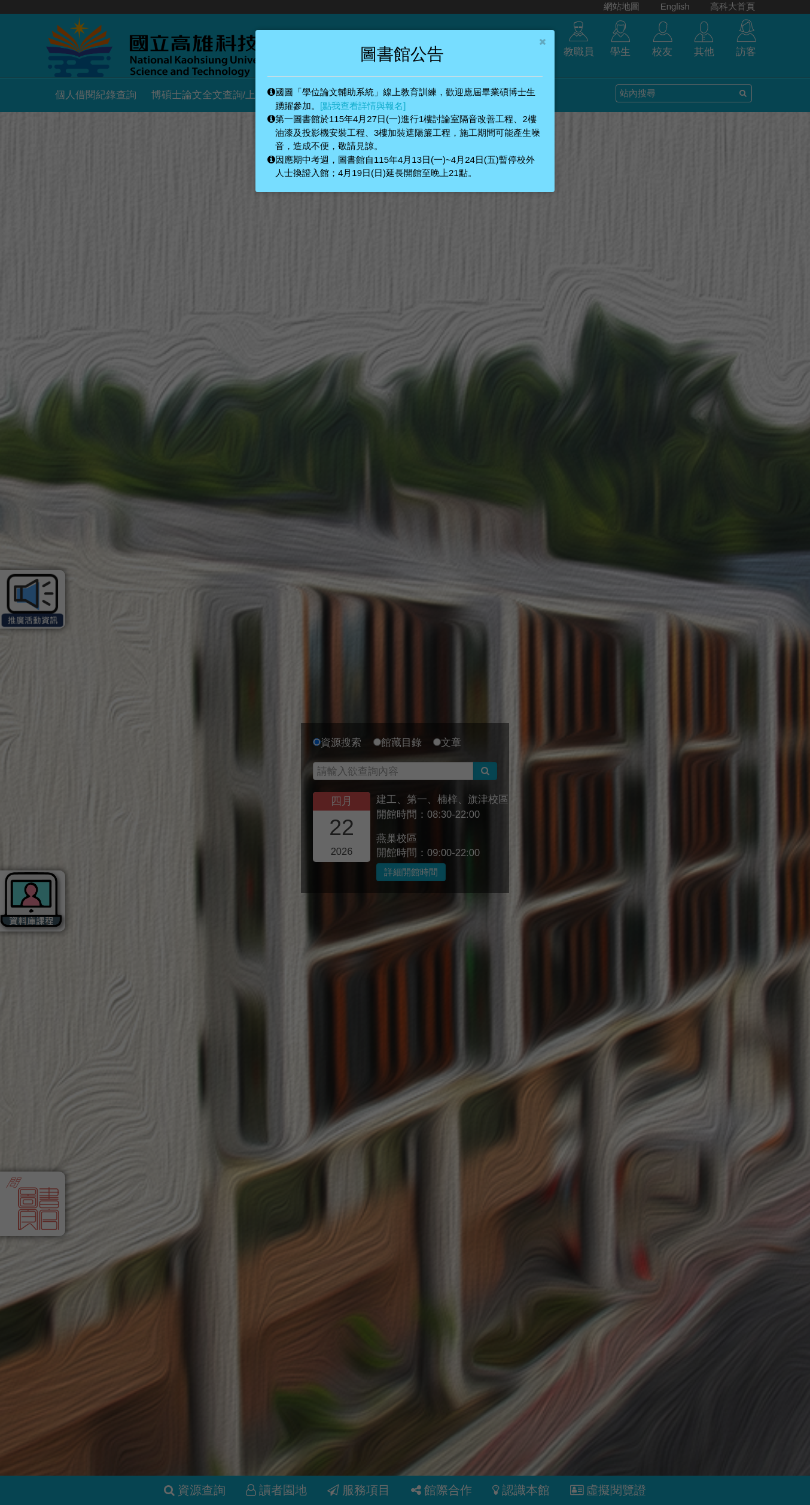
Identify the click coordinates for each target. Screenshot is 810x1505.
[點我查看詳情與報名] (363, 106)
